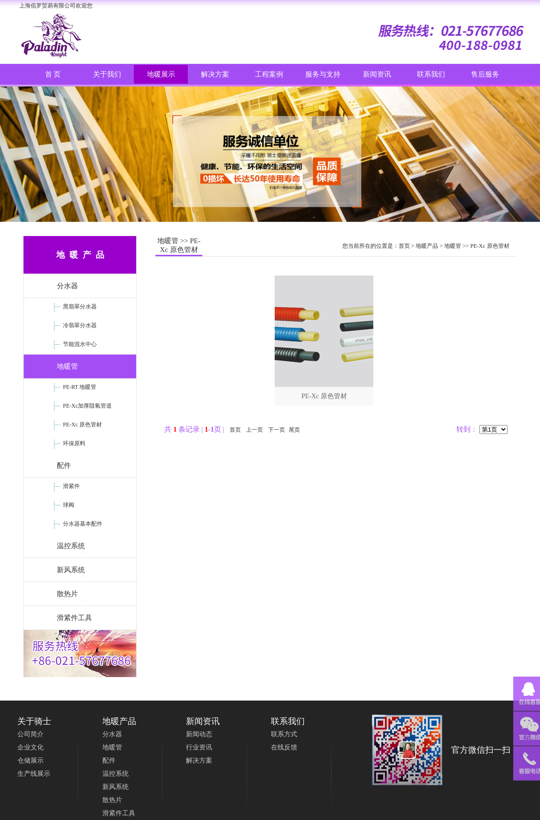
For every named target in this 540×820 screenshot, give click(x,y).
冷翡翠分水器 (79, 325)
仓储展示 (30, 760)
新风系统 (71, 570)
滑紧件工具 (74, 618)
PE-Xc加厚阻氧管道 (87, 405)
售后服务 (485, 74)
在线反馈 (284, 747)
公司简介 (30, 734)
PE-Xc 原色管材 (82, 424)
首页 (404, 246)
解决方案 (199, 760)
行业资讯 (199, 747)
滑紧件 (71, 486)
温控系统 (71, 546)
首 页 (53, 74)
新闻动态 (199, 734)
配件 (64, 465)
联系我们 (431, 74)
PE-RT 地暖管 (79, 387)
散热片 (67, 594)
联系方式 (284, 734)
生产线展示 (33, 773)
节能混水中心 (79, 344)
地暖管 (67, 366)
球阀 (68, 505)
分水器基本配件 (82, 523)
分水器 (67, 286)
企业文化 (30, 747)
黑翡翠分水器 (79, 306)
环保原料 (73, 443)
